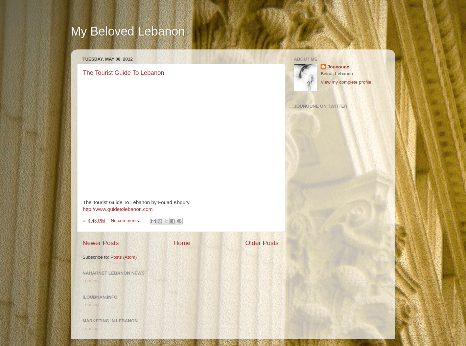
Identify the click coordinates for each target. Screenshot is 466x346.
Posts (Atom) (124, 257)
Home (181, 242)
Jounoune (338, 66)
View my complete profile (346, 82)
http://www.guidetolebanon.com (118, 209)
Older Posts (262, 242)
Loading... (92, 280)
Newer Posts (101, 242)
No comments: (126, 220)
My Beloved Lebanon (128, 31)
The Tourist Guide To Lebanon (123, 72)
